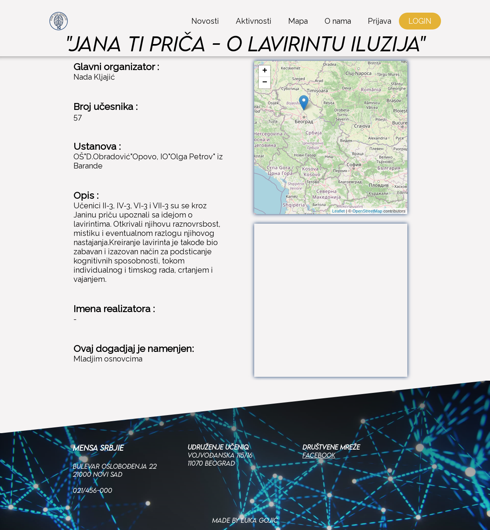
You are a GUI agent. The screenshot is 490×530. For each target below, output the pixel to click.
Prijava (379, 21)
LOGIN (419, 21)
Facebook (318, 430)
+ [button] (264, 71)
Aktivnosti (253, 21)
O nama (338, 21)
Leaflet (338, 211)
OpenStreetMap (367, 211)
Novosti (205, 21)
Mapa (298, 21)
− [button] (264, 82)
